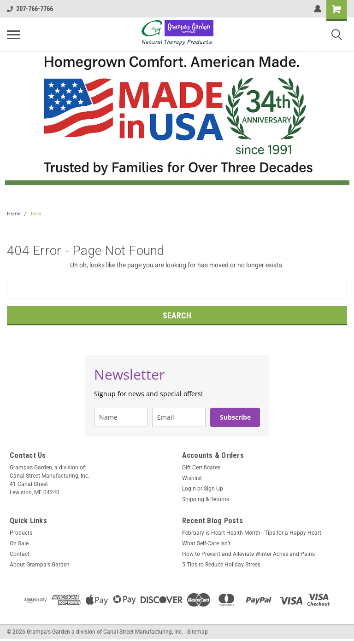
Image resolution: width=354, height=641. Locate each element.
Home (14, 214)
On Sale (19, 543)
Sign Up (213, 488)
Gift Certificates (201, 467)
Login (189, 488)
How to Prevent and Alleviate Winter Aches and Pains (248, 554)
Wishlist (192, 478)
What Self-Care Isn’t (206, 543)
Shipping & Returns (205, 499)
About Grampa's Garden (40, 564)
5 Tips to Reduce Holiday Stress (221, 564)
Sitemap (197, 632)
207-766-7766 (30, 8)
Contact (20, 554)
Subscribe (235, 417)
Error (36, 214)
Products (21, 533)
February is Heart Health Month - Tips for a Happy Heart (251, 533)
